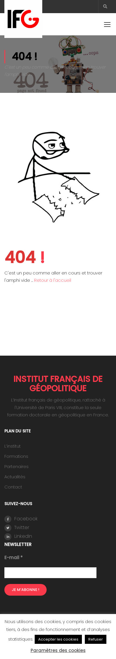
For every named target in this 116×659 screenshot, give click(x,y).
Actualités (14, 477)
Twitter (16, 527)
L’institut (12, 446)
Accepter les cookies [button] (58, 639)
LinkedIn (18, 536)
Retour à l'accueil (52, 280)
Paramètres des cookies (58, 650)
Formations (16, 456)
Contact (13, 487)
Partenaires (16, 466)
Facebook (21, 519)
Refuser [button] (95, 639)
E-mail (13, 557)
